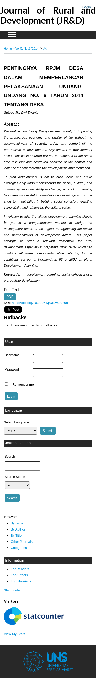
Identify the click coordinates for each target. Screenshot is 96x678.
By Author (18, 529)
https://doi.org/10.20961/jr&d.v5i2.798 (40, 303)
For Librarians (21, 581)
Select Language (16, 422)
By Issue (17, 523)
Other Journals (22, 542)
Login (86, 7)
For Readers (20, 569)
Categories (19, 548)
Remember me (23, 384)
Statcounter (12, 590)
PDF (10, 297)
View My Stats (14, 634)
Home (8, 48)
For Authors (19, 575)
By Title (16, 535)
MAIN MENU (12, 34)
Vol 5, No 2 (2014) (27, 48)
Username (12, 355)
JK (45, 48)
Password (12, 369)
